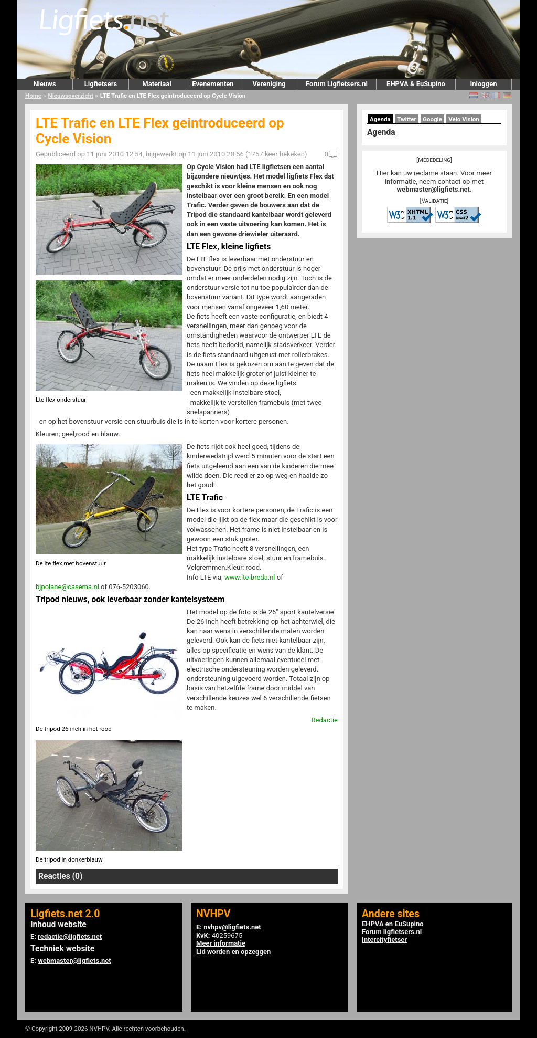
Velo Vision (463, 119)
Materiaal (156, 84)
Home (33, 95)
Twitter (406, 119)
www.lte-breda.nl (249, 577)
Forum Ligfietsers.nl (337, 84)
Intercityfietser (384, 939)
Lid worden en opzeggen (233, 952)
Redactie (325, 720)
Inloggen (483, 84)
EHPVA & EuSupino (415, 84)
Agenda (380, 119)
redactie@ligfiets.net (70, 936)
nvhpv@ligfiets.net (232, 927)
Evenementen (212, 84)
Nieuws (44, 84)
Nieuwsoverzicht (70, 95)
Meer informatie (220, 943)
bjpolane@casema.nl (67, 587)
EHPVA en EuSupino (393, 924)
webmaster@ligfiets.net (433, 189)
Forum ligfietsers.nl (392, 932)
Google (432, 119)
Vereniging (268, 84)
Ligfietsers (100, 84)
